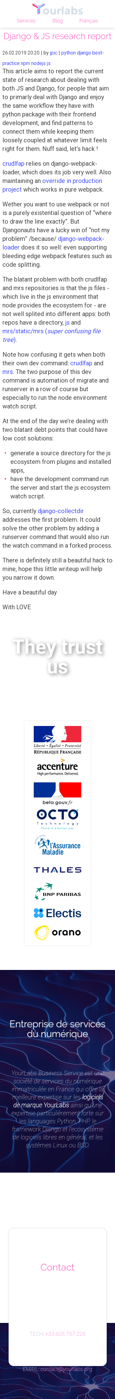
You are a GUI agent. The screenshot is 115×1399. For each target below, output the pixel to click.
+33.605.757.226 (65, 1334)
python (68, 53)
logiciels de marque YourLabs (58, 1101)
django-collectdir (61, 511)
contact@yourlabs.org (66, 1369)
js (49, 63)
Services (26, 21)
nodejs (38, 63)
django (84, 53)
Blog (57, 21)
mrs (7, 371)
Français (88, 21)
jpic (53, 53)
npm (25, 63)
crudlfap (13, 163)
